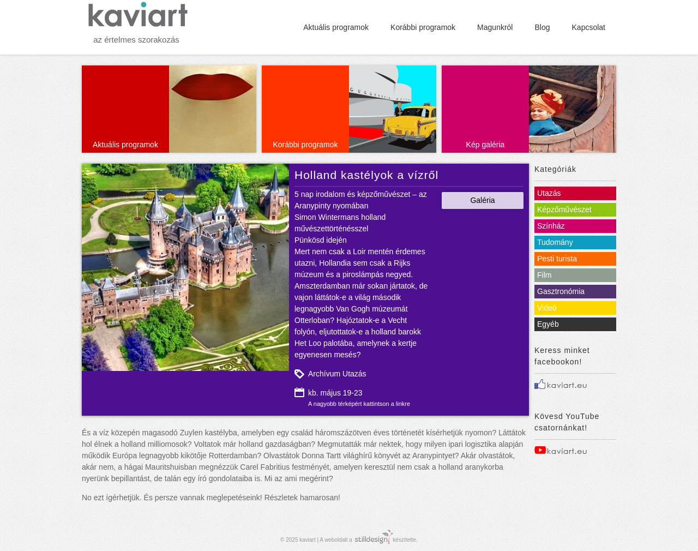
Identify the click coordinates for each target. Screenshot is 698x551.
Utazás (354, 373)
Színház (551, 225)
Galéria (482, 200)
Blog (542, 27)
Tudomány (555, 242)
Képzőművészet (564, 209)
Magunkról (495, 27)
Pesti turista (557, 258)
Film (544, 275)
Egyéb (548, 324)
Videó (547, 307)
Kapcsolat (588, 27)
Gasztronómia (561, 291)
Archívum (324, 373)
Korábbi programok (422, 27)
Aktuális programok (336, 27)
